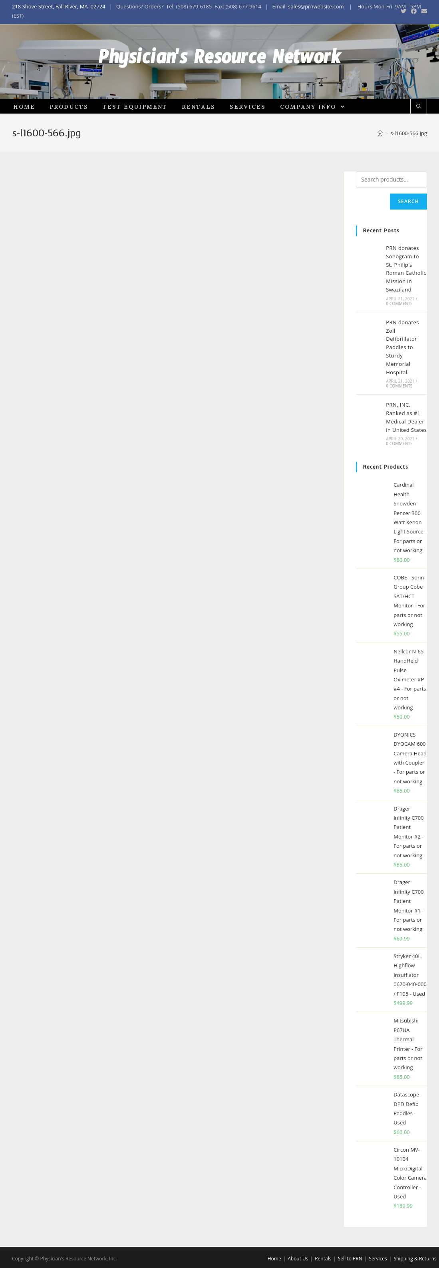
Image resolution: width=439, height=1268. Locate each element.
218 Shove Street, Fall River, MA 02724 (58, 6)
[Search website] (418, 128)
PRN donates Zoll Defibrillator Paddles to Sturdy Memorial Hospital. (402, 368)
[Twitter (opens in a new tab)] (403, 11)
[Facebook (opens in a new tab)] (414, 11)
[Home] (380, 154)
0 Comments (399, 324)
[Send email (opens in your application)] (423, 11)
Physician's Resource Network (219, 72)
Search (408, 222)
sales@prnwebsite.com (316, 6)
